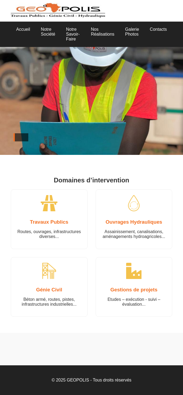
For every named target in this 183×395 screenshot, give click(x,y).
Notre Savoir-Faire (73, 34)
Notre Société (48, 31)
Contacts (158, 29)
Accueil (23, 29)
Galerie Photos (132, 31)
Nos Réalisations (102, 31)
